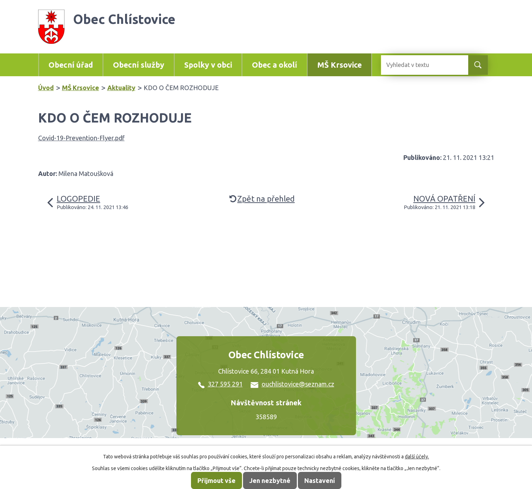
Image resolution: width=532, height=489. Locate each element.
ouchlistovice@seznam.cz (292, 383)
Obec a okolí (274, 65)
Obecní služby (138, 65)
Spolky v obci (208, 65)
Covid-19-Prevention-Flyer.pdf (81, 137)
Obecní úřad (70, 65)
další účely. (417, 456)
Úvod (46, 87)
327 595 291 (220, 383)
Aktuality (121, 87)
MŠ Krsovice (339, 65)
